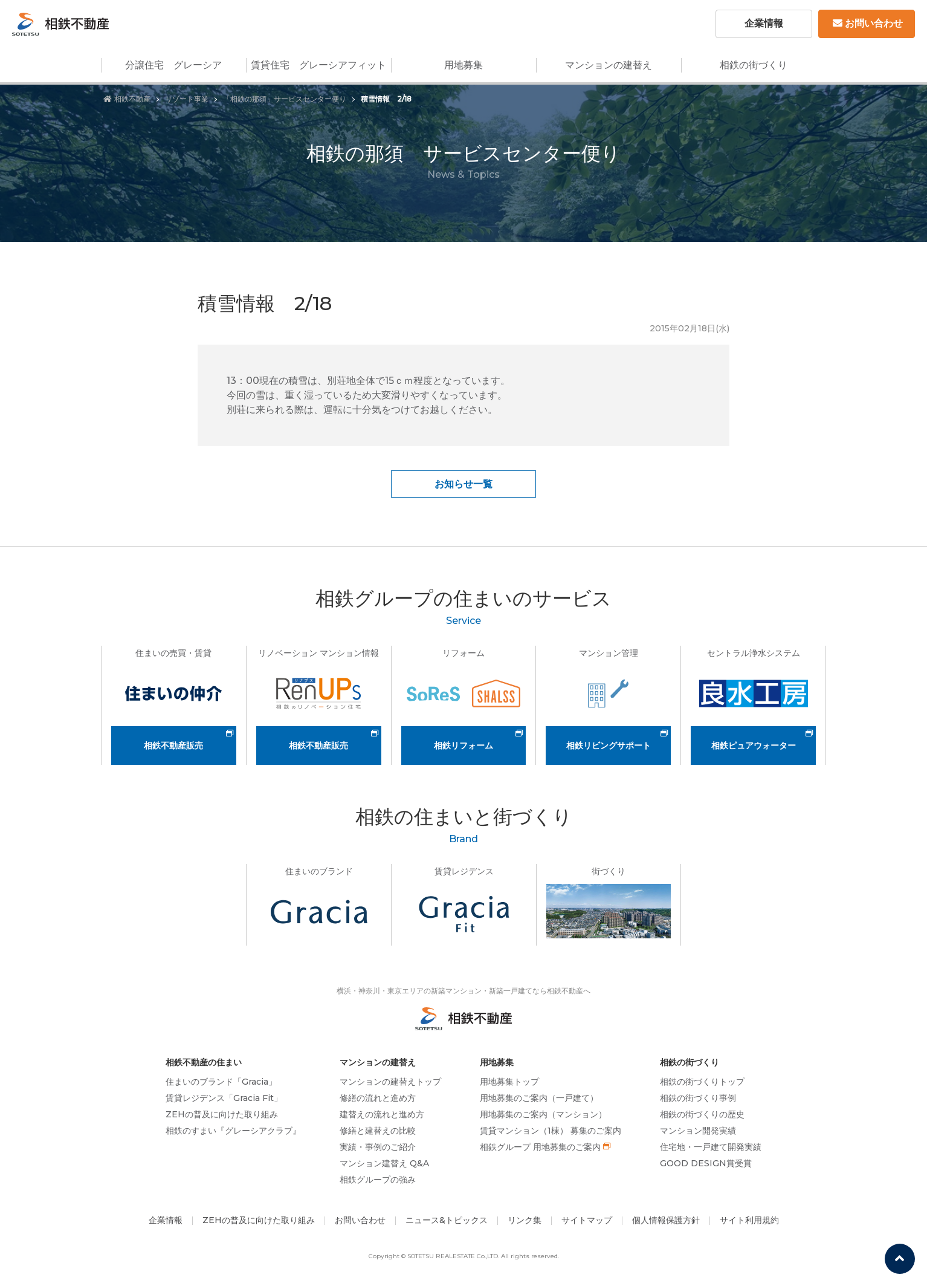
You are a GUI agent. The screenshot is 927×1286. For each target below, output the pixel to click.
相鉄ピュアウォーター (753, 745)
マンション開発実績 (698, 1130)
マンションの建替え (608, 65)
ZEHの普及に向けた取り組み (222, 1114)
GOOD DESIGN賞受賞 (706, 1163)
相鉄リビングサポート (608, 745)
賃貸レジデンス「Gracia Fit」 (224, 1098)
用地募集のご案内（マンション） (543, 1114)
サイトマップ (586, 1220)
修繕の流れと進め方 (378, 1098)
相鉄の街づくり (753, 65)
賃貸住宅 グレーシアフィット (318, 65)
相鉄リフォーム (463, 745)
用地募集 (463, 65)
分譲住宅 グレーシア (173, 65)
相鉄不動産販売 (173, 745)
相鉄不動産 (126, 98)
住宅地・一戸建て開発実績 (710, 1146)
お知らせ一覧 (463, 484)
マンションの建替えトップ (390, 1081)
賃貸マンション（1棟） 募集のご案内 (550, 1130)
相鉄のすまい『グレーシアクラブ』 (233, 1130)
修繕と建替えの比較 (378, 1130)
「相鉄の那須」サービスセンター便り (284, 98)
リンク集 (524, 1220)
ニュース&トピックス (446, 1220)
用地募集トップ (509, 1081)
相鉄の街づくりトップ (702, 1081)
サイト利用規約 (749, 1220)
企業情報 (764, 23)
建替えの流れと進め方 (382, 1114)
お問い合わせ (868, 23)
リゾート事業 (186, 98)
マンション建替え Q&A (384, 1163)
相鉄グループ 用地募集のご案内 (540, 1146)
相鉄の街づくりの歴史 (702, 1114)
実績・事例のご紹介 (378, 1146)
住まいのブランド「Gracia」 (221, 1081)
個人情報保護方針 (666, 1220)
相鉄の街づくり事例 (698, 1098)
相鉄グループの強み (378, 1179)
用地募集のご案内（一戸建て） (539, 1098)
